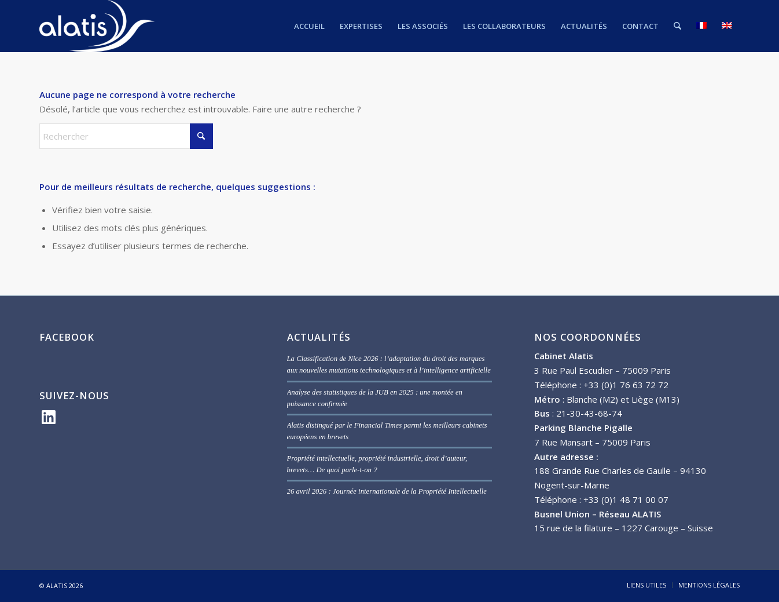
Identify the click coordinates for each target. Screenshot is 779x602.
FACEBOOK (66, 337)
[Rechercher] (677, 26)
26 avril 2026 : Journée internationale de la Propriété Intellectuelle (387, 491)
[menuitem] (309, 26)
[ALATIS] (97, 26)
